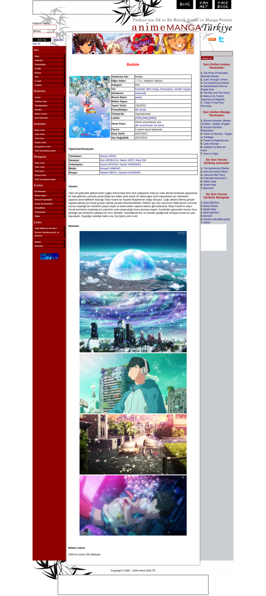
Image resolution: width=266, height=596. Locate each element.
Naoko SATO (127, 160)
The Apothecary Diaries (216, 82)
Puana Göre (40, 142)
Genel (37, 97)
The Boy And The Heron (216, 92)
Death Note (209, 184)
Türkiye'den (41, 101)
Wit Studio (140, 109)
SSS (36, 77)
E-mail (38, 81)
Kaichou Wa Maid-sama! (216, 219)
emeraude (140, 93)
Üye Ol (36, 43)
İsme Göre (40, 130)
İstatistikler (40, 64)
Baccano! (208, 188)
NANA (206, 222)
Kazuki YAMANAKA (130, 164)
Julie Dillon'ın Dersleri (46, 228)
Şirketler (39, 246)
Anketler (39, 60)
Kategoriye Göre (43, 146)
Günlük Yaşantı (182, 89)
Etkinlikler (40, 208)
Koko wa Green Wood (215, 171)
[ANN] (138, 118)
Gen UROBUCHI (109, 160)
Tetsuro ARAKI (108, 156)
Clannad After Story (214, 174)
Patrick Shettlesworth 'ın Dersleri (47, 234)
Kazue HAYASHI (109, 164)
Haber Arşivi (41, 113)
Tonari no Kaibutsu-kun (216, 140)
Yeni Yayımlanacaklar (45, 150)
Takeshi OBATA (108, 172)
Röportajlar (40, 195)
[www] (138, 97)
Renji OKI (141, 160)
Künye (38, 72)
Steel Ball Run (211, 202)
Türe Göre (40, 134)
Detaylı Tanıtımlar (43, 199)
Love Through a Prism (215, 79)
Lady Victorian (211, 143)
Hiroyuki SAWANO (110, 168)
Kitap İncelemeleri (44, 203)
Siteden (38, 109)
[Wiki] (145, 118)
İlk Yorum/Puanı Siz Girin (149, 125)
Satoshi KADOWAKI (129, 172)
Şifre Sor (58, 39)
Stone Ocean (210, 206)
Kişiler (38, 242)
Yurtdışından (41, 105)
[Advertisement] (81, 7)
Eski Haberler (41, 118)
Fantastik (140, 89)
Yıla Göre (39, 138)
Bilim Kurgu (152, 89)
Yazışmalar (40, 212)
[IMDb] (152, 118)
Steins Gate (209, 181)
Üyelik (38, 68)
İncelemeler (40, 191)
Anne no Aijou (211, 153)
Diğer (37, 216)
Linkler (38, 85)
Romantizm (166, 89)
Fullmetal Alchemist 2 (215, 178)
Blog (37, 56)
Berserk (207, 216)
